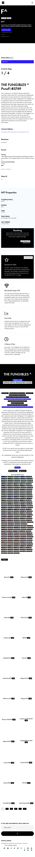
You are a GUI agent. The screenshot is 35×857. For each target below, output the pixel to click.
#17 (16, 494)
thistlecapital (13, 471)
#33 (17, 478)
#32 (4, 505)
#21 (10, 478)
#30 (23, 480)
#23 (29, 476)
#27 (29, 478)
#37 (10, 482)
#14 (17, 480)
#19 (29, 493)
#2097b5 (3, 212)
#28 (4, 482)
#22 (17, 476)
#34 (23, 533)
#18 (4, 511)
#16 (23, 476)
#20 (10, 489)
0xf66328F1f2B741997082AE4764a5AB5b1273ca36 (15, 132)
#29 (4, 476)
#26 (30, 480)
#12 (23, 536)
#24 (16, 483)
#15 (29, 491)
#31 (30, 507)
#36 (28, 500)
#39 (23, 482)
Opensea (23, 471)
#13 (23, 503)
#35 (30, 487)
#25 (10, 476)
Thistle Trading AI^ (17, 457)
